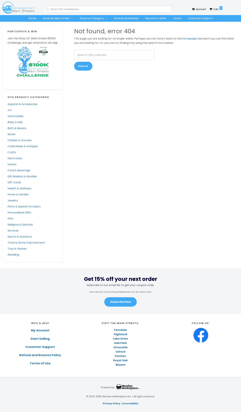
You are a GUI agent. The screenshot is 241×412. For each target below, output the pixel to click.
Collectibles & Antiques (23, 146)
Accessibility (130, 403)
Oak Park (120, 343)
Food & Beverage (19, 170)
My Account (40, 330)
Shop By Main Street (58, 18)
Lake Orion (120, 339)
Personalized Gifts (19, 212)
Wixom (120, 365)
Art (10, 110)
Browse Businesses (126, 18)
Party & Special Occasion (24, 206)
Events (12, 164)
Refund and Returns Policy (40, 355)
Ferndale (120, 330)
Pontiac (120, 356)
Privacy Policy (111, 403)
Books (11, 134)
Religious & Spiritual (20, 224)
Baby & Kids (15, 122)
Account (201, 9)
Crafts (12, 152)
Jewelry (13, 200)
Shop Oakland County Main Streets (18, 7)
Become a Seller (156, 18)
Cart (217, 8)
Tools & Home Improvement (26, 243)
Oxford (120, 352)
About (177, 18)
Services (13, 231)
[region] (120, 291)
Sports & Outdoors (20, 237)
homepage (189, 38)
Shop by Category (93, 18)
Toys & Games (17, 249)
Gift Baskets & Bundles (22, 176)
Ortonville (120, 347)
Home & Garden (18, 194)
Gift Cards (14, 182)
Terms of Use (40, 363)
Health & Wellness (19, 188)
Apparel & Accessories (22, 104)
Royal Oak (120, 360)
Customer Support (200, 18)
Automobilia (15, 116)
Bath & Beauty (17, 128)
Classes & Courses (20, 140)
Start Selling (40, 339)
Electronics (15, 158)
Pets (10, 218)
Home (32, 18)
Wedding (13, 255)
